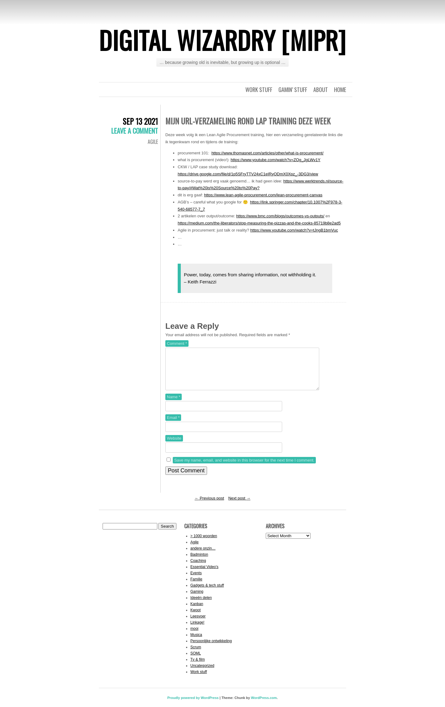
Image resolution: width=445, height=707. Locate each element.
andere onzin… (202, 556)
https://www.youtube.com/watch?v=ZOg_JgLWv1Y (275, 159)
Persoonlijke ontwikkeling (211, 648)
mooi (194, 636)
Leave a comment (134, 131)
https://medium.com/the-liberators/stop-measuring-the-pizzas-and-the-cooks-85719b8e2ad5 (259, 223)
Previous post (209, 505)
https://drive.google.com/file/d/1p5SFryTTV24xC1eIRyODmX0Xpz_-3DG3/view (248, 174)
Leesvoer (198, 623)
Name (173, 404)
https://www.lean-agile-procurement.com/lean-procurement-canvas (263, 195)
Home (340, 90)
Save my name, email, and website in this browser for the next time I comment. (244, 467)
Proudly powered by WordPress (192, 705)
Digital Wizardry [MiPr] (222, 40)
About (320, 90)
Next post (239, 505)
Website (174, 445)
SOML (195, 661)
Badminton (199, 562)
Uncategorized (202, 673)
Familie (196, 586)
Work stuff (258, 90)
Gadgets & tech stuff (207, 593)
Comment (177, 343)
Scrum (195, 654)
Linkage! (197, 630)
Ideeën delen (201, 605)
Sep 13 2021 (140, 121)
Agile (153, 141)
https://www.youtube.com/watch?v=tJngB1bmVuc (294, 230)
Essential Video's (204, 574)
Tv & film (197, 667)
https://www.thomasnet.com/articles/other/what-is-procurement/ (267, 153)
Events (196, 580)
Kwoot (195, 617)
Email (173, 425)
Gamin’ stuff (292, 90)
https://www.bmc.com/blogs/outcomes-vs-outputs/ (280, 216)
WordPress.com (264, 705)
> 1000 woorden (203, 543)
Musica (196, 642)
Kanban (196, 611)
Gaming (196, 599)
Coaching (198, 568)
